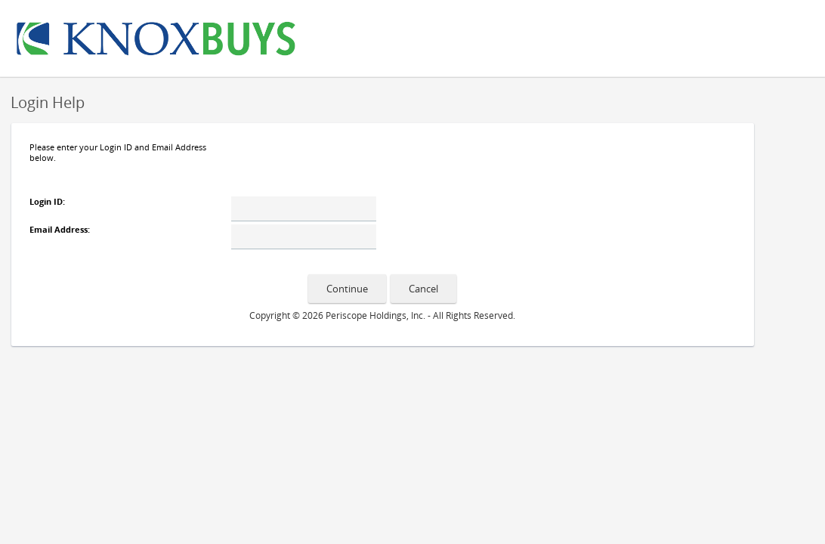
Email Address (58, 229)
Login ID (46, 201)
